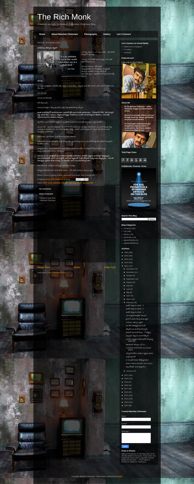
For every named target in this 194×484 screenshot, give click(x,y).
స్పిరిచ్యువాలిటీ (88, 183)
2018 (126, 385)
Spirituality (128, 237)
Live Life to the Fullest (132, 62)
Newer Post (43, 267)
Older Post (110, 267)
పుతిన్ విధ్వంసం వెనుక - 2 (135, 309)
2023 (126, 263)
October (129, 276)
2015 (126, 395)
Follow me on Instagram (133, 47)
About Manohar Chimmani (64, 34)
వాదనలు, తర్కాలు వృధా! (134, 322)
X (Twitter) (128, 50)
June (128, 289)
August (129, 282)
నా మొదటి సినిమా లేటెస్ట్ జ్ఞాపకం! (137, 360)
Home (42, 34)
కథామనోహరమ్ (129, 240)
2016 (126, 392)
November (130, 272)
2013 (126, 402)
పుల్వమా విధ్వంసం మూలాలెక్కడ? (137, 336)
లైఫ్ (66, 183)
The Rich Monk (64, 16)
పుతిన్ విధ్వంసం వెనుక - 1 (135, 312)
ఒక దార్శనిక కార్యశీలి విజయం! (136, 315)
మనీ (62, 183)
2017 (126, 389)
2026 (126, 252)
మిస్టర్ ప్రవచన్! (131, 357)
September (130, 279)
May (128, 292)
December (130, 269)
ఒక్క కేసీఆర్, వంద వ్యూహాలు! (136, 367)
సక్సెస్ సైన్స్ (72, 183)
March (129, 299)
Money (126, 234)
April (128, 296)
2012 (126, 405)
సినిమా (79, 183)
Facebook (127, 52)
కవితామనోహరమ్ (130, 243)
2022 (126, 266)
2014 (126, 399)
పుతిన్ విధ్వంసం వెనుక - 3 (135, 305)
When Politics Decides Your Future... (140, 363)
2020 (126, 379)
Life (125, 231)
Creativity (127, 228)
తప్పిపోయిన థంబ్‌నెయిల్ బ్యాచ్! (137, 329)
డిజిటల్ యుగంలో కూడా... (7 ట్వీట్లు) (138, 332)
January (129, 371)
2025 (126, 256)
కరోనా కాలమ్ (47, 183)
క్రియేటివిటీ (56, 183)
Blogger (119, 476)
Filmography (90, 34)
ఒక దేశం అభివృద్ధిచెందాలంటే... (136, 326)
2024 (126, 259)
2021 (126, 375)
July (128, 286)
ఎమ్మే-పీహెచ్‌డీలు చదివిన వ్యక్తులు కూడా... (140, 353)
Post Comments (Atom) (57, 273)
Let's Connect (124, 34)
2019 (126, 382)
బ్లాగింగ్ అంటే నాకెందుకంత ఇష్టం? (137, 319)
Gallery (106, 34)
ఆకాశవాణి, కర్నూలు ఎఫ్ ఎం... (136, 345)
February (130, 302)
